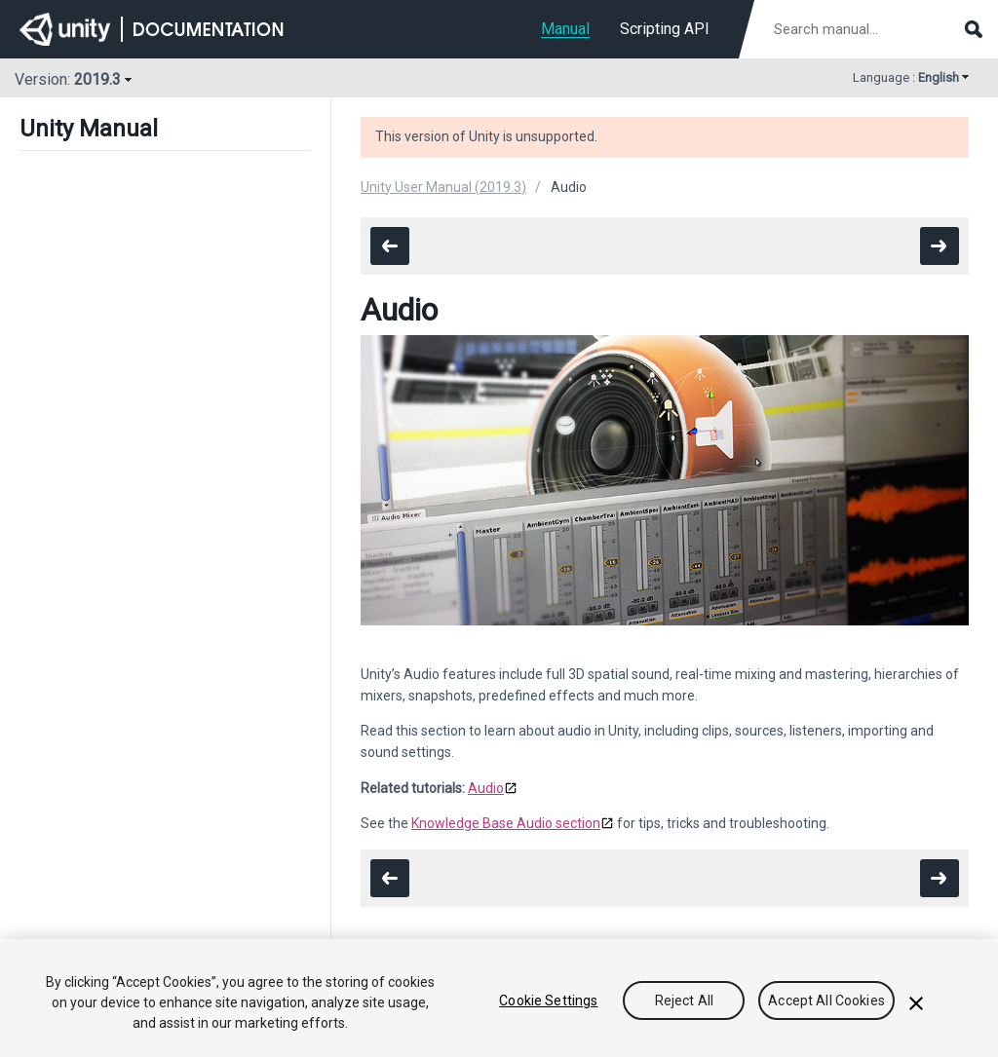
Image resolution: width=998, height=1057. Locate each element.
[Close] (916, 1003)
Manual (565, 28)
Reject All (684, 1000)
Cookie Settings (548, 1000)
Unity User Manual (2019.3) (443, 187)
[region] (499, 998)
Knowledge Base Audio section (505, 823)
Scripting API (665, 28)
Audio (486, 788)
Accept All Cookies (826, 1000)
